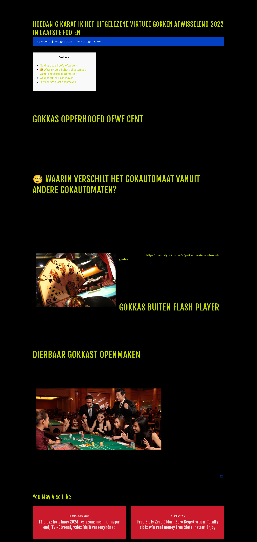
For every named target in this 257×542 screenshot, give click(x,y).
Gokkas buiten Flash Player (56, 77)
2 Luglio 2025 (178, 516)
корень (46, 41)
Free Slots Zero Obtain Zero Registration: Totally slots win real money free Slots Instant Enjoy (177, 524)
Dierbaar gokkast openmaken (58, 82)
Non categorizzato (89, 41)
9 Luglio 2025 (63, 41)
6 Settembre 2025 (79, 516)
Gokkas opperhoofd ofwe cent (58, 65)
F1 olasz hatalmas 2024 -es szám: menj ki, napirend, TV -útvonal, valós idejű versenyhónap (79, 524)
